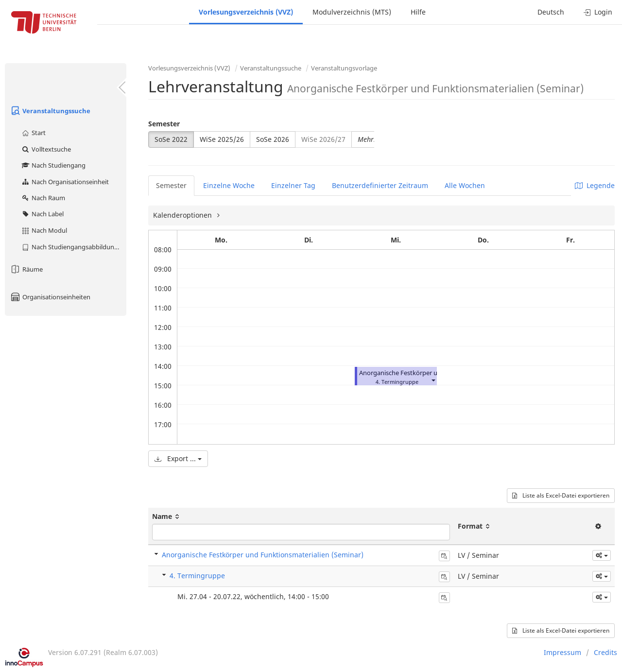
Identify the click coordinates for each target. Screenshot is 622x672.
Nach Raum (43, 197)
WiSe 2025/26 (222, 139)
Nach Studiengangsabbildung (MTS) (73, 246)
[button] (433, 380)
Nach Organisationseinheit (65, 181)
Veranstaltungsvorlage (344, 68)
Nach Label (42, 213)
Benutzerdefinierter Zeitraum (380, 185)
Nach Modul (44, 230)
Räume (26, 269)
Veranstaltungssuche (50, 110)
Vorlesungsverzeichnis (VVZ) (246, 12)
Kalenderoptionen (183, 215)
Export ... (178, 458)
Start (33, 132)
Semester (164, 123)
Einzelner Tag (293, 185)
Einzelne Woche (229, 185)
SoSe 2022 (171, 139)
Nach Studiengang (53, 165)
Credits (605, 652)
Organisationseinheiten (50, 297)
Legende (595, 185)
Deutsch (550, 12)
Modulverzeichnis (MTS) (351, 12)
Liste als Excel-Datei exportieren (560, 495)
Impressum (562, 652)
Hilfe (418, 12)
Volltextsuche (46, 149)
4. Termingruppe (197, 575)
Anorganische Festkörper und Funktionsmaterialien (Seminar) (262, 554)
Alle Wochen (465, 185)
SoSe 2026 (272, 139)
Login (598, 12)
